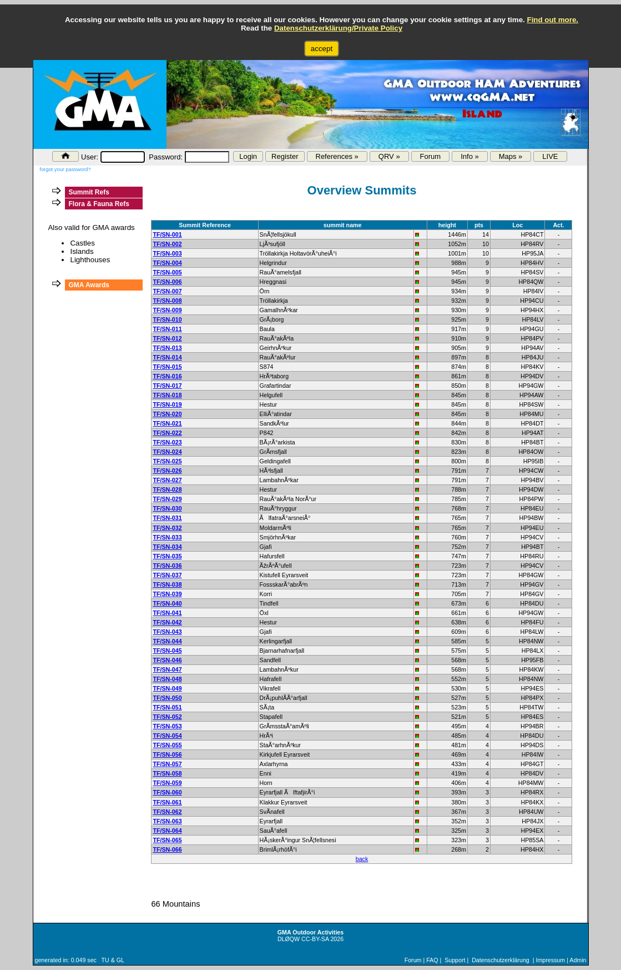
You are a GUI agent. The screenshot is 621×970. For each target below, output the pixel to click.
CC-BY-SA (315, 939)
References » (337, 156)
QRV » (389, 156)
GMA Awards (88, 285)
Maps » (511, 156)
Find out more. (552, 20)
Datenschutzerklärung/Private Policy (338, 28)
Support (455, 960)
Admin (577, 960)
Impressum (550, 960)
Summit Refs (88, 192)
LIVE (550, 156)
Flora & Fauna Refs (98, 204)
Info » (470, 156)
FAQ (432, 960)
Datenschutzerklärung (500, 960)
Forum (430, 156)
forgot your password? (64, 169)
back (362, 859)
